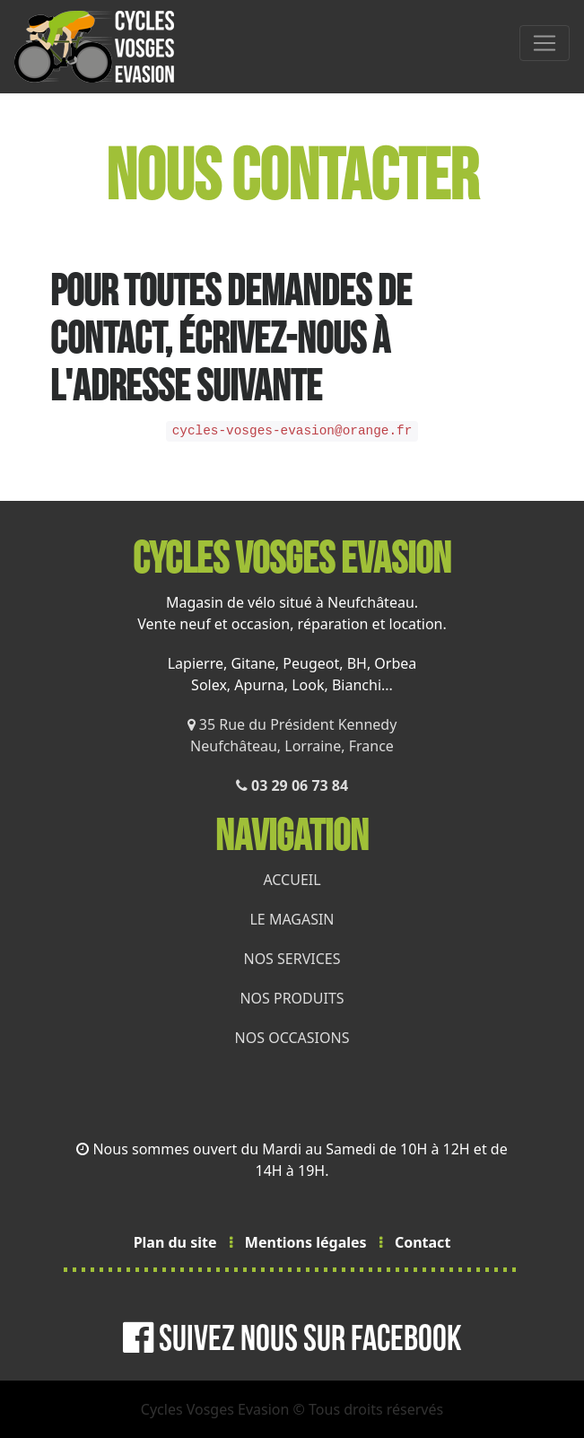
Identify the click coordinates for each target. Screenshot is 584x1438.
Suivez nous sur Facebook (292, 1339)
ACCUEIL (291, 880)
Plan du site (175, 1242)
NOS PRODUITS (292, 998)
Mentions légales (306, 1242)
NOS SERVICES (291, 959)
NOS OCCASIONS (292, 1038)
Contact (422, 1242)
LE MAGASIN (291, 919)
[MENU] (544, 43)
